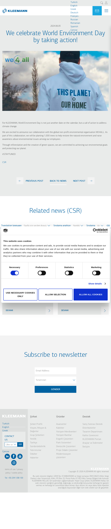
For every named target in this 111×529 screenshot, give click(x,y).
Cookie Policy (17, 473)
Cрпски (74, 30)
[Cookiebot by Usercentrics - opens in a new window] (95, 230)
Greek (73, 9)
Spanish (74, 26)
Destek (86, 416)
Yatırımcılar (35, 450)
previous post (34, 181)
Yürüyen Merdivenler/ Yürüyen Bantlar (66, 433)
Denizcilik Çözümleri (66, 446)
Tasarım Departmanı (92, 432)
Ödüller (33, 454)
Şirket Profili (36, 424)
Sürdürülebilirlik (37, 446)
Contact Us (9, 438)
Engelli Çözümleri (64, 439)
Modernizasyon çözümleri (63, 456)
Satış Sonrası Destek (92, 424)
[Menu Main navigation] (106, 10)
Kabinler (60, 428)
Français (74, 16)
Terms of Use (10, 469)
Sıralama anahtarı (62, 225)
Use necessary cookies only (20, 294)
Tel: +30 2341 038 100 (14, 478)
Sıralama (90, 225)
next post (79, 181)
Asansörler (61, 424)
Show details (95, 283)
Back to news (58, 181)
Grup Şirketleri (37, 435)
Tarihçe (33, 443)
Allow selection (55, 294)
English (74, 6)
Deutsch (74, 13)
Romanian (75, 23)
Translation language (11, 225)
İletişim (86, 447)
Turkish (74, 2)
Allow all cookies (90, 294)
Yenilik (33, 439)
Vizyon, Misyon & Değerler (38, 430)
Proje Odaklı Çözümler (67, 450)
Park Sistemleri (63, 443)
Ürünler (60, 416)
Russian (74, 20)
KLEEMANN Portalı (92, 439)
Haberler (34, 458)
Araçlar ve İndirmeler (93, 443)
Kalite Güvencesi (90, 435)
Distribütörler (89, 428)
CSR (4, 162)
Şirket (33, 416)
